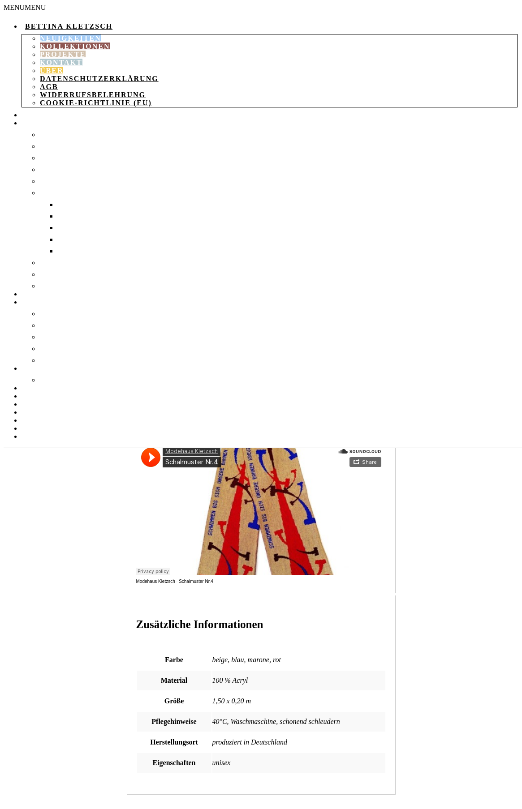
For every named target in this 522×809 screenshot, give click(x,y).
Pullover (58, 181)
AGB (49, 86)
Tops (48, 274)
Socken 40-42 (80, 227)
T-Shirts (54, 262)
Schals (53, 337)
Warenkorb (44, 396)
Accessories (45, 302)
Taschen (38, 294)
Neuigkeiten (70, 38)
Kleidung (40, 123)
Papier (34, 368)
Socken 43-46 (80, 239)
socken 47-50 (80, 251)
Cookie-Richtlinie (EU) (96, 103)
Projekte (63, 54)
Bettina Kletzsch (68, 26)
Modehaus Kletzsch (155, 581)
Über (51, 70)
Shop (31, 115)
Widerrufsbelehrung (93, 94)
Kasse (33, 420)
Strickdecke (64, 313)
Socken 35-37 (80, 204)
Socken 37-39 (80, 216)
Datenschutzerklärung (99, 78)
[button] (25, 7)
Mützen (54, 325)
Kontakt (61, 62)
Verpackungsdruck (78, 380)
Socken (53, 193)
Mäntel (54, 169)
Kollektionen (75, 46)
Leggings (57, 158)
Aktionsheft (46, 388)
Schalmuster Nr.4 (196, 581)
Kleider (54, 146)
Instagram (43, 436)
